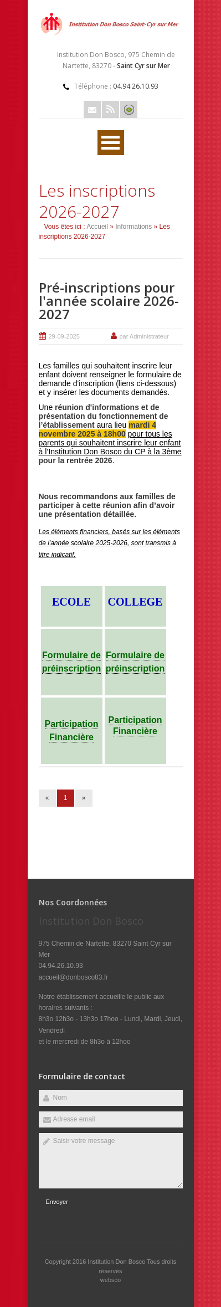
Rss (110, 109)
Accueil (97, 226)
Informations (133, 226)
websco (110, 1280)
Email (92, 109)
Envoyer (57, 1201)
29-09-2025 (64, 336)
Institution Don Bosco (117, 1261)
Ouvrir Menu (110, 142)
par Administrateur (144, 336)
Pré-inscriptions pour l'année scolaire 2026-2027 (109, 300)
